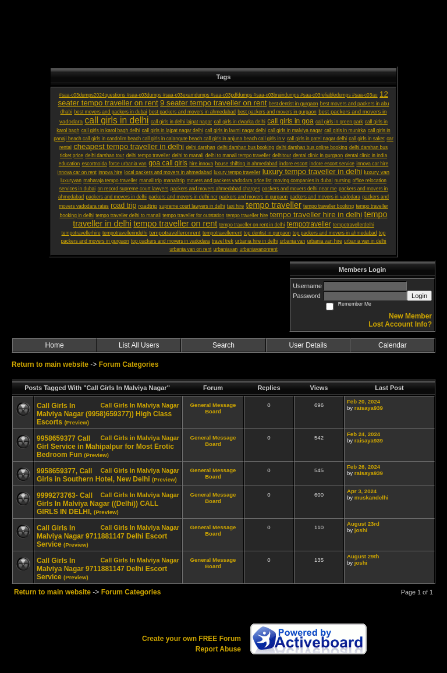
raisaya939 (368, 408)
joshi (360, 530)
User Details (308, 345)
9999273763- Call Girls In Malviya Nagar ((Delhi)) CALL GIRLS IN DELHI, (97, 503)
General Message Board (213, 408)
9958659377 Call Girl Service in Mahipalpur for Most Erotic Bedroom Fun (105, 446)
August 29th (363, 556)
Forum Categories (129, 364)
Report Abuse (218, 649)
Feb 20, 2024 (363, 401)
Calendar (392, 345)
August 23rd (363, 523)
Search (223, 345)
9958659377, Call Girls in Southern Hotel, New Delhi (93, 475)
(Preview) (76, 422)
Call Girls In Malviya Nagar (139, 405)
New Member (410, 316)
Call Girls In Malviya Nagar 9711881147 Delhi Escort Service (102, 536)
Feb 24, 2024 (363, 434)
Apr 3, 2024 (362, 491)
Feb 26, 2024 (363, 466)
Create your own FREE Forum (191, 639)
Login (419, 295)
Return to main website (51, 364)
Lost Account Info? (400, 324)
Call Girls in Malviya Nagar (139, 437)
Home (54, 345)
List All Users (139, 345)
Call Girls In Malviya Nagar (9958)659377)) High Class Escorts (104, 414)
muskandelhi (371, 497)
